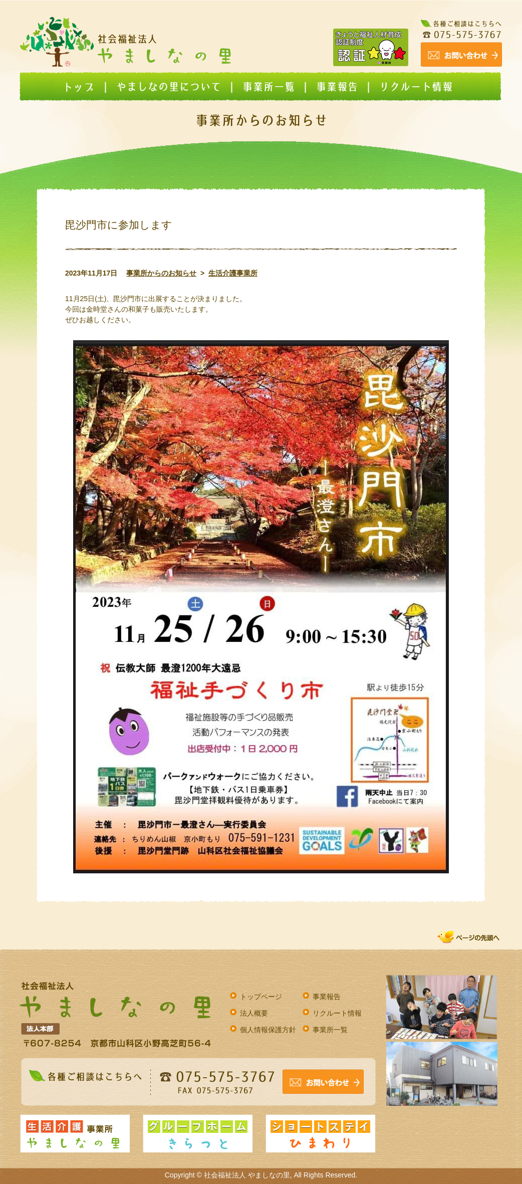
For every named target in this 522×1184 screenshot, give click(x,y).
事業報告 (327, 997)
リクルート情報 (337, 1013)
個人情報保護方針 (268, 1030)
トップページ (261, 997)
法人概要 (254, 1013)
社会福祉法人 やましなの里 (247, 1175)
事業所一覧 (330, 1030)
